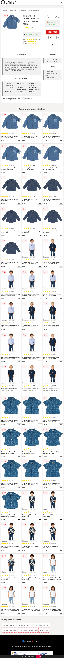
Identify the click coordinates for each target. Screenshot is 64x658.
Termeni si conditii (17, 646)
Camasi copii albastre (24, 625)
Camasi (5, 10)
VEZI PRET (52, 32)
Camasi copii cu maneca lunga (28, 630)
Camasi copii (13, 10)
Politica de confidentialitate (32, 646)
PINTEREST (36, 641)
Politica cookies (47, 646)
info (19, 140)
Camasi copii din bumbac (41, 625)
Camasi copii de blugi (9, 630)
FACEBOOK (26, 641)
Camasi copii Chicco (34, 10)
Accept (39, 656)
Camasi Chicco (22, 10)
